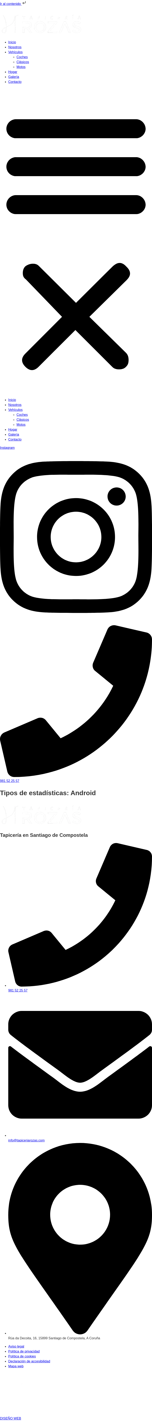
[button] (76, 241)
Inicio (12, 42)
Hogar (12, 72)
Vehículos (15, 52)
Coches (22, 57)
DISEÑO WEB (10, 1418)
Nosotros (14, 47)
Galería (13, 77)
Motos (21, 67)
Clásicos (23, 62)
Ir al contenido (13, 4)
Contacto (14, 82)
